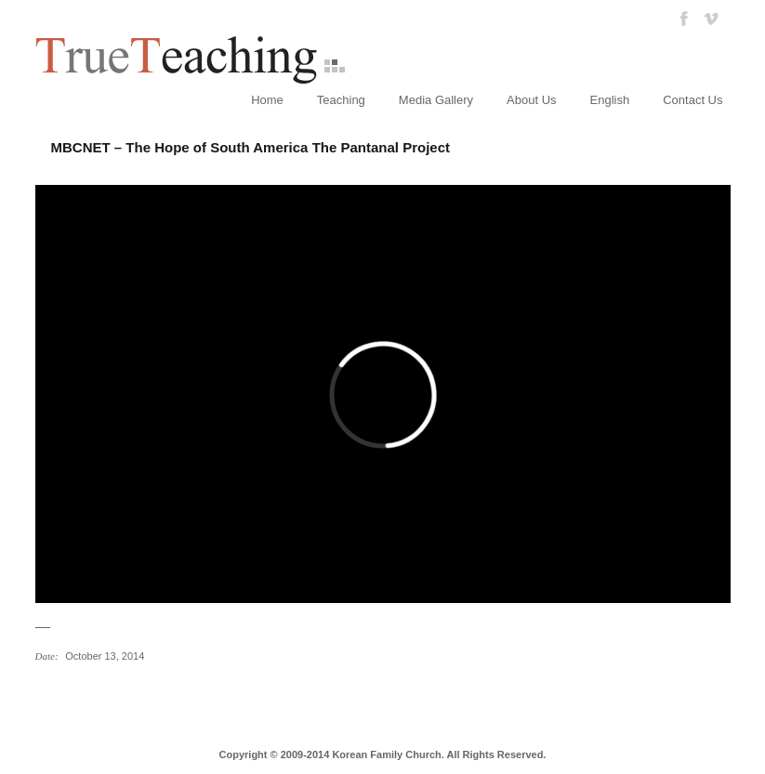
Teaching (341, 100)
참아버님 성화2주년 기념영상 (68, 695)
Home (267, 100)
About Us (531, 100)
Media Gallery (436, 100)
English (610, 100)
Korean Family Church (386, 754)
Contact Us (692, 100)
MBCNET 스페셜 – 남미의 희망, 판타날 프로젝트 (46, 695)
